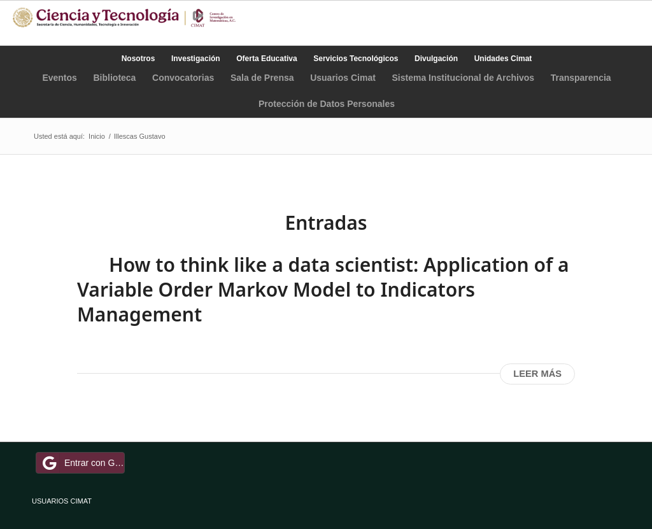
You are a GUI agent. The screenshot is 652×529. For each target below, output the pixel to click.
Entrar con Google (82, 463)
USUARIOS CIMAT (62, 501)
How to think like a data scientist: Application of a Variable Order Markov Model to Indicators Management (323, 289)
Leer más (537, 374)
